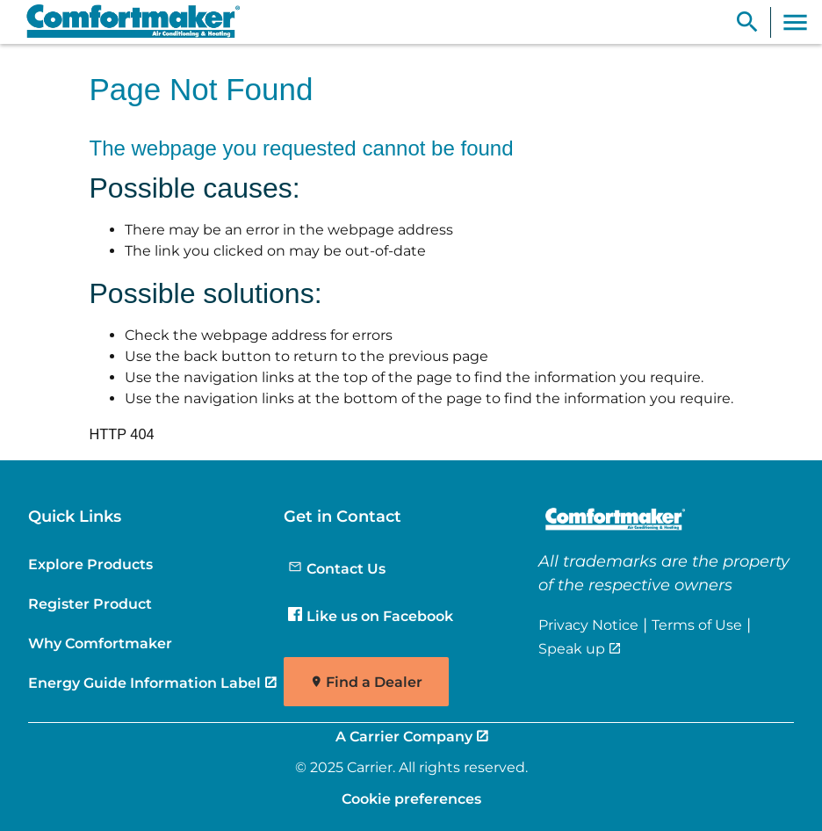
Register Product (90, 603)
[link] (125, 22)
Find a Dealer (374, 682)
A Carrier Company (403, 736)
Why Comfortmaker (100, 643)
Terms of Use (697, 624)
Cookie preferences (411, 798)
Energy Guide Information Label (144, 682)
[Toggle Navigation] (795, 22)
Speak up (571, 648)
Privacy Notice (588, 624)
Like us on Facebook (370, 616)
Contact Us (337, 568)
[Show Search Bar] (747, 22)
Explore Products (90, 564)
